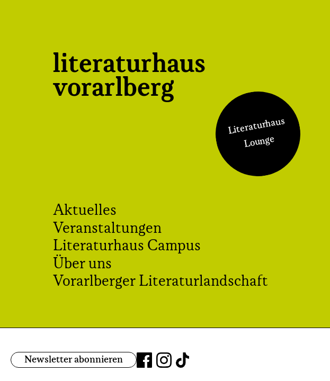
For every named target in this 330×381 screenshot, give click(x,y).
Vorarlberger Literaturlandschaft (160, 281)
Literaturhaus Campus (127, 246)
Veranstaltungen (107, 228)
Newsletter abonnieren (73, 359)
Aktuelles (85, 210)
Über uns (82, 264)
